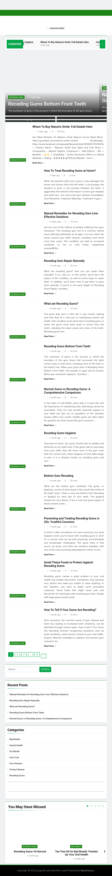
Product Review (18, 160)
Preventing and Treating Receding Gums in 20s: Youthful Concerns (71, 520)
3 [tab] (95, 806)
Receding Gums (16, 97)
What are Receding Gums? (61, 303)
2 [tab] (91, 806)
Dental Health (16, 745)
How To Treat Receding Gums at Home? (70, 170)
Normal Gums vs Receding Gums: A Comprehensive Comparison (67, 390)
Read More (38, 162)
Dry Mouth (14, 751)
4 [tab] (99, 806)
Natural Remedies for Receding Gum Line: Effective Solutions (38, 694)
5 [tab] (102, 806)
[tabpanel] (30, 836)
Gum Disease (15, 763)
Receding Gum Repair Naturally (64, 261)
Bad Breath (14, 739)
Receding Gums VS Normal (30, 851)
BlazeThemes (87, 870)
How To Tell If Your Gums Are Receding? (70, 610)
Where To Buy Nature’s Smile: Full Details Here (71, 42)
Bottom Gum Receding (58, 475)
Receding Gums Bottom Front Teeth (47, 104)
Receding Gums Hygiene (27, 42)
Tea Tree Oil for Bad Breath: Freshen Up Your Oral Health (76, 853)
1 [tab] (87, 806)
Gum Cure (14, 757)
